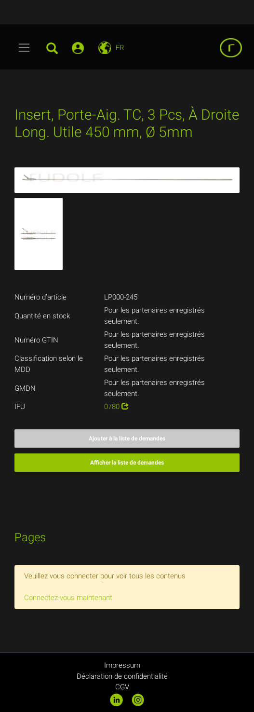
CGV (122, 687)
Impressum (122, 665)
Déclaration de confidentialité (122, 676)
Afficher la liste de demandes (127, 462)
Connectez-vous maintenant (68, 597)
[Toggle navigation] (24, 47)
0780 (116, 406)
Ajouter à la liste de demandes (127, 438)
